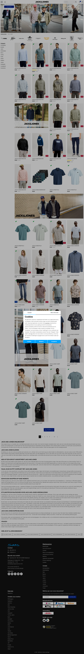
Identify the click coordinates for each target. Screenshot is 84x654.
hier (31, 333)
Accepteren (54, 341)
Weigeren (41, 341)
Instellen (29, 341)
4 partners (47, 323)
